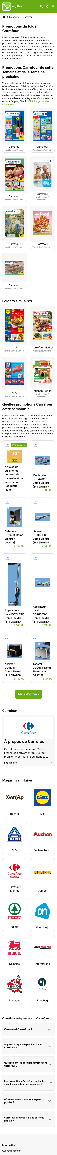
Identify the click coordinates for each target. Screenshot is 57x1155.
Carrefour (28, 17)
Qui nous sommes (12, 1150)
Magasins (14, 17)
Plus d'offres (28, 694)
